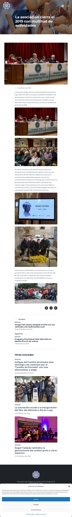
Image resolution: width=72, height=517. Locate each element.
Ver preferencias (36, 510)
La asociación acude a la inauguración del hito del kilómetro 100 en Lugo (36, 408)
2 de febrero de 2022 (22, 413)
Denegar (36, 504)
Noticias (18, 322)
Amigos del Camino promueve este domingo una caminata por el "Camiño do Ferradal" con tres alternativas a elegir (34, 366)
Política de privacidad (41, 514)
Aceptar (36, 499)
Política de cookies (30, 514)
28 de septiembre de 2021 (24, 373)
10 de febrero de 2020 (23, 456)
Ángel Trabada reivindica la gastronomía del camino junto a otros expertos (36, 450)
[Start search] (68, 6)
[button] (69, 486)
